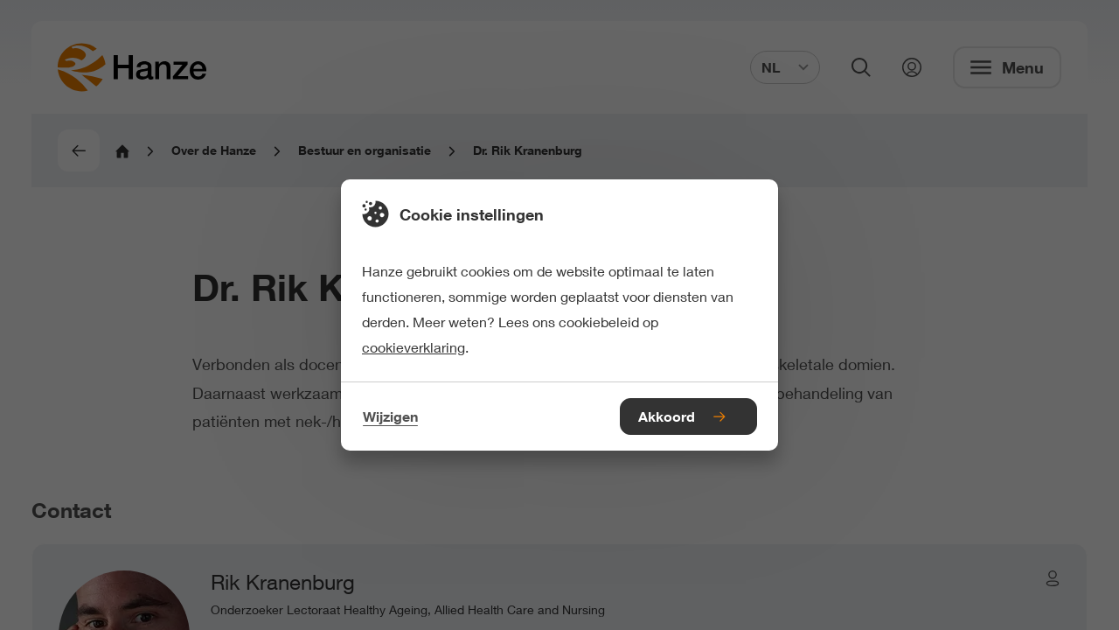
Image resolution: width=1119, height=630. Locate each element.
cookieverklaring (413, 347)
